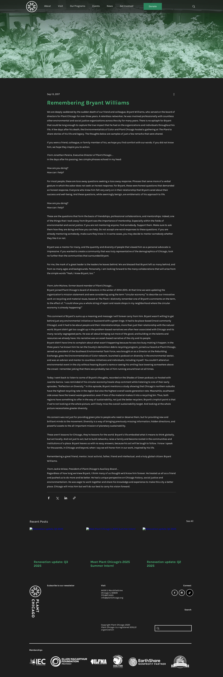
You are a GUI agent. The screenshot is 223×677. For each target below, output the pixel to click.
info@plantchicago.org (112, 597)
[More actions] (174, 94)
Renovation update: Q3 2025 (51, 564)
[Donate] (153, 6)
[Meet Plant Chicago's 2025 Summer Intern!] (111, 541)
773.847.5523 (107, 595)
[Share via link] (74, 498)
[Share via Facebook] (48, 498)
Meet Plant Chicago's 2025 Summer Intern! (110, 564)
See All (189, 521)
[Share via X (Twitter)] (57, 498)
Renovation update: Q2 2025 (164, 564)
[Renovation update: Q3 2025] (55, 541)
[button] (47, 4)
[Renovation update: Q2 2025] (168, 541)
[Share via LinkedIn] (65, 498)
